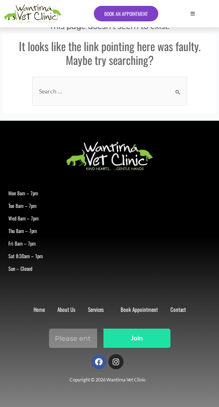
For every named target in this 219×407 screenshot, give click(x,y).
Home (39, 309)
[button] (203, 14)
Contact (178, 309)
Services (96, 309)
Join (137, 338)
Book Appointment (139, 309)
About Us (66, 309)
